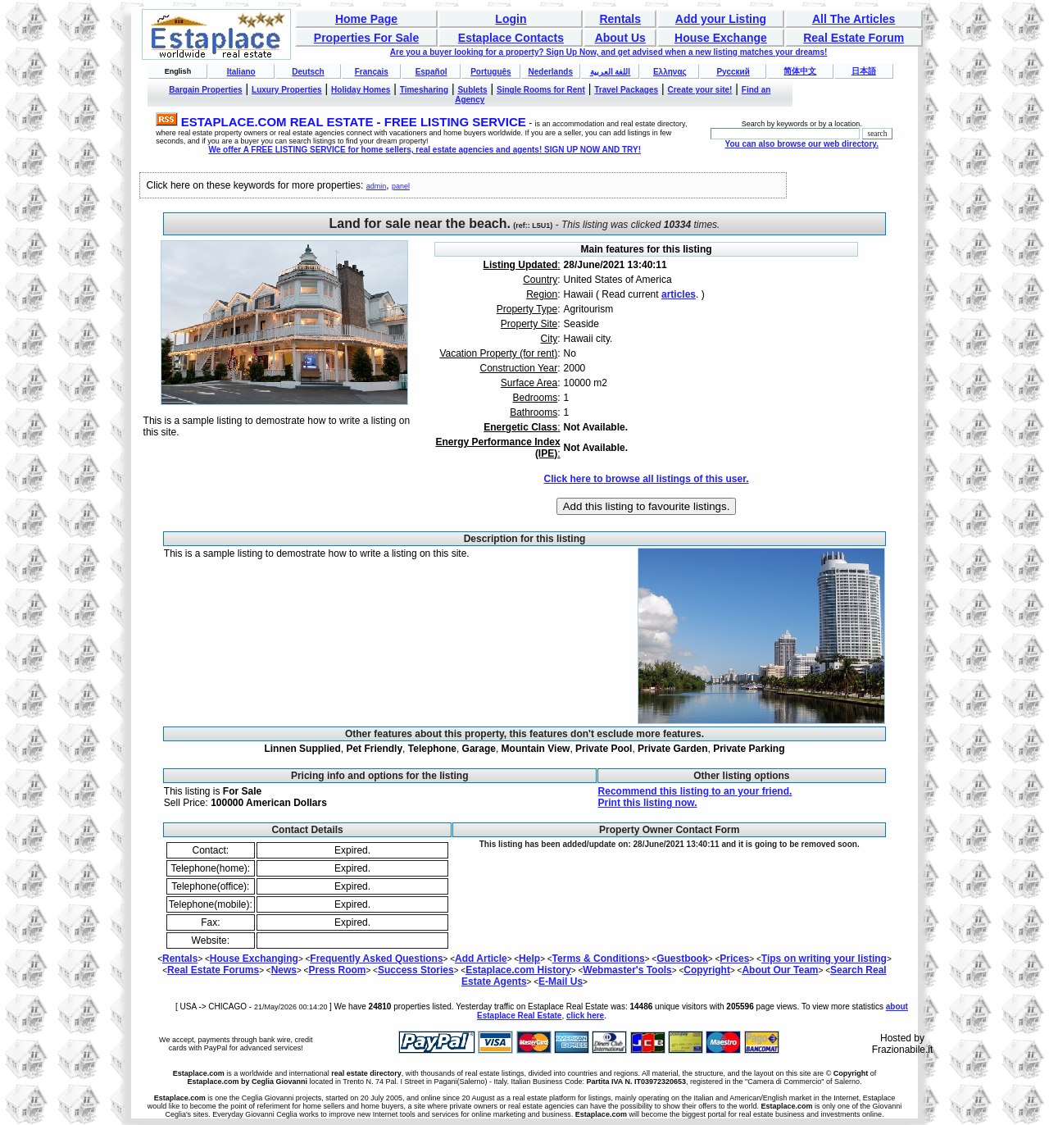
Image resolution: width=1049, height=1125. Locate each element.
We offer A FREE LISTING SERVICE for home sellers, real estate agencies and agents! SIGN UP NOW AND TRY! (424, 149)
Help (529, 958)
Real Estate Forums (213, 970)
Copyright (706, 970)
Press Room (337, 970)
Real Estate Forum (853, 37)
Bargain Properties (205, 89)
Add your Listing (720, 18)
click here (585, 1015)
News (284, 970)
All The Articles (853, 18)
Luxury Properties (287, 89)
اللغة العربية (610, 71)
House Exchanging (254, 958)
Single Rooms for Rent (541, 89)
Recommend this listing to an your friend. (695, 791)
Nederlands (550, 71)
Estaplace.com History (518, 970)
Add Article (481, 958)
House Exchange (720, 37)
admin (376, 186)
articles (678, 294)
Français (371, 71)
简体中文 (799, 70)
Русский (732, 71)
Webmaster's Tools (627, 970)
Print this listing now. (647, 802)
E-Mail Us (560, 981)
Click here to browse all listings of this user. (645, 479)
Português (490, 71)
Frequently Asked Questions (376, 958)
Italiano (241, 71)
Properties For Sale (366, 37)
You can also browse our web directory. (802, 143)
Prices (734, 958)
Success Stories (416, 970)
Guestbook (682, 958)
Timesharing (424, 89)
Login (510, 18)
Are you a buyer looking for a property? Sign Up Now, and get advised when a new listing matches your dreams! (609, 52)
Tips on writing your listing (824, 958)
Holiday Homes (360, 89)
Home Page (366, 18)
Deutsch (308, 71)
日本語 (863, 70)
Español (431, 71)
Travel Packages (626, 89)
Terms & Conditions (598, 958)
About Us (620, 37)
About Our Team (780, 970)
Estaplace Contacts (511, 37)
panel (401, 186)
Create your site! (699, 89)
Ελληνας (670, 71)
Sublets (472, 89)
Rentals (620, 18)
